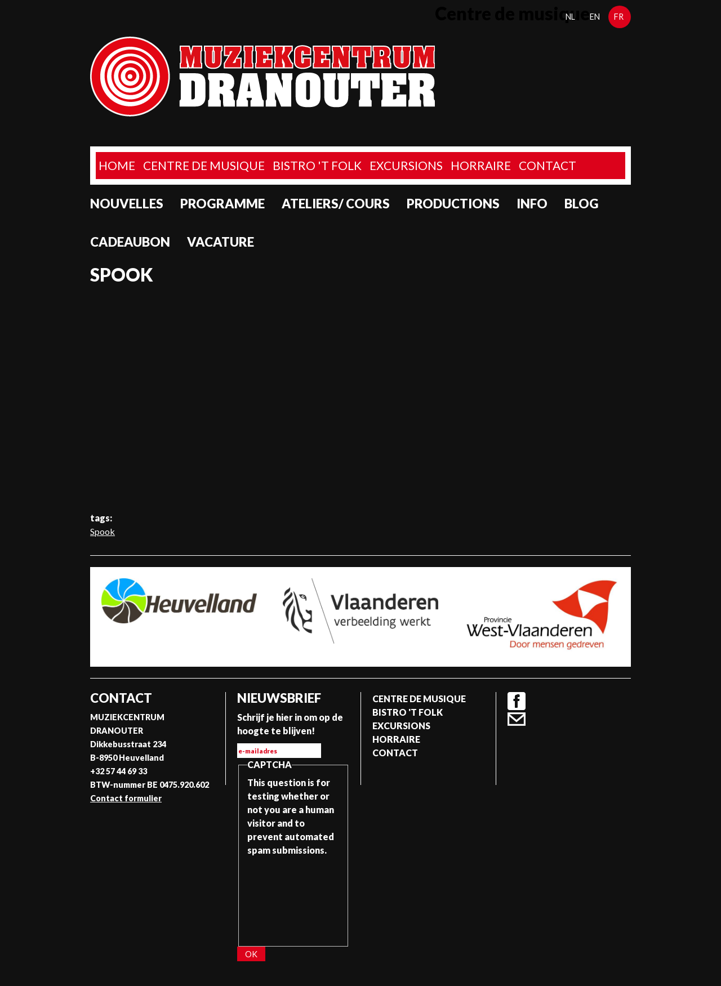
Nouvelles (126, 203)
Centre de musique (204, 165)
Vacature (220, 241)
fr (619, 16)
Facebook (517, 701)
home (117, 165)
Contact (547, 165)
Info (532, 203)
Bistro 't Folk (317, 165)
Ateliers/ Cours (336, 203)
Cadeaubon (130, 241)
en (595, 16)
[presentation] (293, 897)
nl (570, 16)
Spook (102, 531)
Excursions (406, 165)
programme (222, 203)
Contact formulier (126, 798)
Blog (581, 203)
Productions (453, 203)
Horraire (481, 165)
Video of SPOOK (360, 398)
